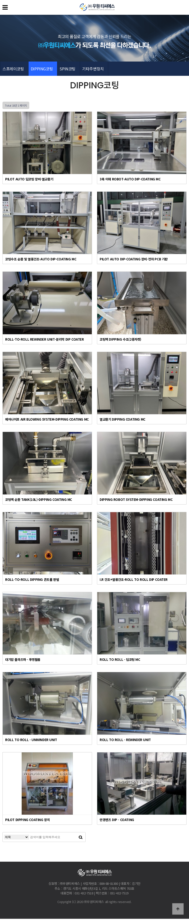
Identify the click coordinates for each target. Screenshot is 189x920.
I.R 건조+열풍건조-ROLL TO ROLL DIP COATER (134, 580)
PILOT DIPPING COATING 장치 (27, 821)
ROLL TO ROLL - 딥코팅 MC (120, 660)
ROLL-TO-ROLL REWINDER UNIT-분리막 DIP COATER (44, 340)
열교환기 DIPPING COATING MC (122, 420)
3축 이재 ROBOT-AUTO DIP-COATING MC (130, 180)
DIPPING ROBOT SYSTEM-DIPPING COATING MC (136, 500)
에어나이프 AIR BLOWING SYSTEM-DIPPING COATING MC (47, 420)
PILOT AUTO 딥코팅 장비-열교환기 (29, 180)
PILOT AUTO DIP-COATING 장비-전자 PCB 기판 (134, 260)
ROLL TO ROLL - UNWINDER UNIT (31, 740)
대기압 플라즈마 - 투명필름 (22, 660)
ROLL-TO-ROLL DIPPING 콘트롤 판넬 (32, 580)
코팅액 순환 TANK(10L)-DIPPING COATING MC (38, 500)
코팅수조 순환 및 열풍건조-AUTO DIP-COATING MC (40, 260)
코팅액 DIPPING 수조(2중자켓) (120, 340)
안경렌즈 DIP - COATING (117, 821)
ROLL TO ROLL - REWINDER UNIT (125, 740)
